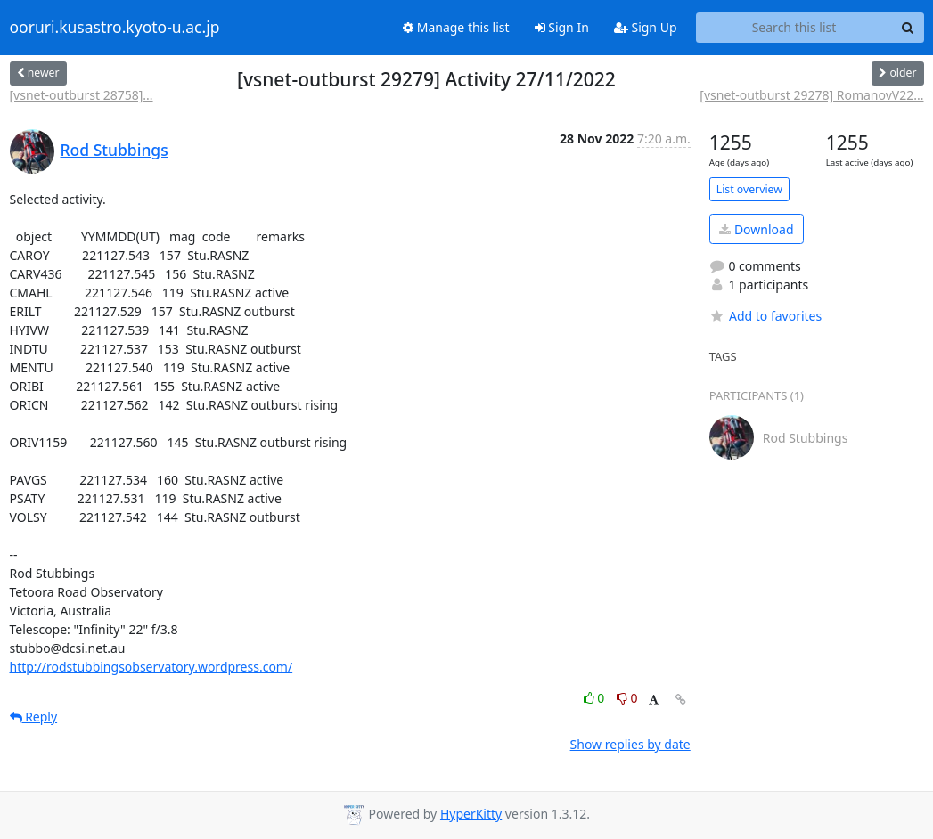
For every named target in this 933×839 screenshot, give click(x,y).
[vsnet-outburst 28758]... (81, 94)
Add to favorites (765, 315)
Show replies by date (630, 744)
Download (756, 229)
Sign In (562, 27)
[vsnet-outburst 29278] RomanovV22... (811, 94)
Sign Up (645, 27)
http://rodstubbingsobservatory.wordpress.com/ (151, 666)
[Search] (908, 27)
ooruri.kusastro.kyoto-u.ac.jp (115, 27)
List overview (749, 189)
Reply (34, 716)
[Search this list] (794, 27)
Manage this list (456, 27)
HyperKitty (471, 813)
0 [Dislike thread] (627, 697)
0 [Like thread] (596, 697)
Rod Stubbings (114, 149)
